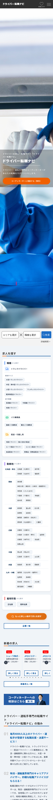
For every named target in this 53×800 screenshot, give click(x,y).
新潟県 (19, 508)
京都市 (26, 530)
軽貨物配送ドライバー (13, 394)
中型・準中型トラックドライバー (17, 384)
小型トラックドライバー (14, 389)
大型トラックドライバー (14, 379)
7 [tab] (28, 678)
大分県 (37, 582)
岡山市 (26, 552)
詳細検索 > (45, 341)
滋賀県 (42, 535)
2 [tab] (13, 678)
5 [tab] (22, 678)
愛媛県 (36, 564)
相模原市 (42, 486)
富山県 (28, 508)
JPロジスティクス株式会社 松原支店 (31, 656)
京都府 (19, 530)
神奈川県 (20, 486)
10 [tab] (36, 678)
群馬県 (28, 500)
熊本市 (26, 582)
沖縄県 (30, 586)
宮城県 (19, 473)
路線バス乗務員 (11, 425)
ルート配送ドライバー (13, 447)
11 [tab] (39, 678)
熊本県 (19, 582)
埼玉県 (19, 491)
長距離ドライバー (12, 403)
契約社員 (23, 604)
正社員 (10, 604)
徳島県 (19, 564)
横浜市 (28, 486)
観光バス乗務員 (26, 425)
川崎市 (34, 486)
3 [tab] (16, 678)
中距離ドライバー (29, 403)
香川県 (28, 564)
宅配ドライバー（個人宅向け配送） (18, 442)
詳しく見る (13, 673)
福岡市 (34, 572)
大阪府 (19, 535)
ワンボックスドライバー (35, 389)
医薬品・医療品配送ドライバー (35, 452)
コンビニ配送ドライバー (34, 447)
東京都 (19, 481)
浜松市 (33, 517)
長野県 (19, 513)
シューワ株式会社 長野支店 (13, 656)
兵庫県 (19, 539)
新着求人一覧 (27, 684)
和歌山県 (20, 544)
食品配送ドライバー (13, 452)
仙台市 (26, 473)
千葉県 (19, 495)
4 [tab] (19, 678)
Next (47, 663)
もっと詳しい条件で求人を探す (26, 616)
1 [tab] (11, 678)
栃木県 (19, 500)
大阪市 (26, 535)
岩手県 (37, 469)
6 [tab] (25, 678)
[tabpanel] (31, 663)
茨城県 (37, 495)
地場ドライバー (11, 408)
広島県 (19, 556)
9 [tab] (33, 678)
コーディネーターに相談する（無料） (26, 181)
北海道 (19, 469)
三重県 (38, 522)
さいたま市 (28, 491)
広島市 (26, 556)
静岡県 (19, 517)
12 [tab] (42, 678)
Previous (6, 663)
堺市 (32, 535)
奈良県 (37, 539)
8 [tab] (30, 678)
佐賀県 (19, 577)
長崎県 (28, 577)
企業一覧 (27, 625)
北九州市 (27, 572)
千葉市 (26, 495)
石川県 (36, 508)
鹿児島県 (20, 586)
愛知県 (19, 522)
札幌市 (26, 469)
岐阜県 (28, 513)
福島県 (37, 473)
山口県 (37, 556)
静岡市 (26, 517)
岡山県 (19, 552)
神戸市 (26, 539)
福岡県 (19, 572)
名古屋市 (27, 522)
